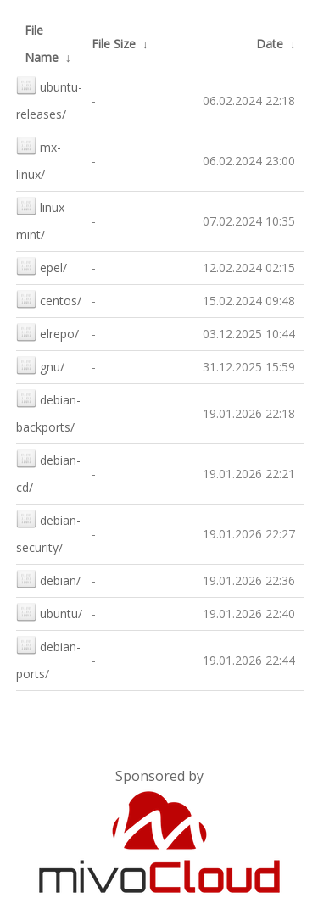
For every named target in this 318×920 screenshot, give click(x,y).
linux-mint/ (42, 219)
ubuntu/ (49, 612)
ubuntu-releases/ (49, 98)
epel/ (41, 266)
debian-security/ (48, 532)
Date (269, 44)
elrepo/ (47, 332)
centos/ (48, 299)
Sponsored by (159, 776)
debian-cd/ (48, 472)
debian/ (48, 578)
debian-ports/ (48, 658)
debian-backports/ (48, 411)
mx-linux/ (38, 159)
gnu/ (40, 365)
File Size (114, 44)
